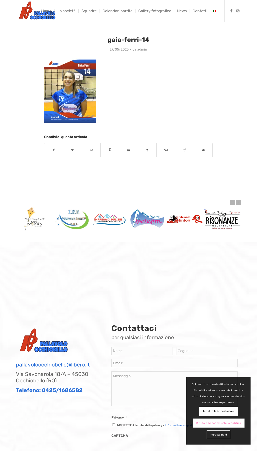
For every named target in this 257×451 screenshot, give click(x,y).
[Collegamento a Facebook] (231, 11)
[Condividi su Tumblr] (147, 150)
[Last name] (207, 351)
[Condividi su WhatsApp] (91, 150)
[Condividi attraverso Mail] (203, 150)
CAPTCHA (119, 436)
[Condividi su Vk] (166, 150)
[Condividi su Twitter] (72, 150)
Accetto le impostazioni (218, 411)
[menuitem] (46, 11)
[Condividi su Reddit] (184, 150)
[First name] (142, 351)
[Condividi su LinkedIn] (128, 150)
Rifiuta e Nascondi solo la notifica (218, 423)
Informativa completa (179, 425)
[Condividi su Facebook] (53, 150)
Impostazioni (218, 434)
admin (142, 49)
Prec (232, 202)
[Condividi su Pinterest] (110, 150)
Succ (238, 202)
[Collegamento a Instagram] (238, 11)
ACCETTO (155, 425)
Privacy (119, 417)
